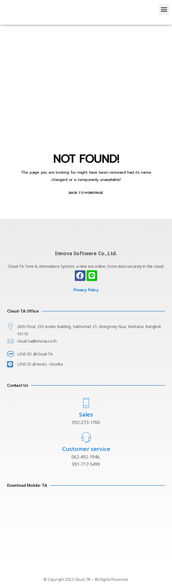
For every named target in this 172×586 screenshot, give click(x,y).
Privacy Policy (85, 290)
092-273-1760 (86, 422)
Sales (86, 415)
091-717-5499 (86, 464)
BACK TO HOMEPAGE (86, 193)
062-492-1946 (85, 457)
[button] (164, 9)
